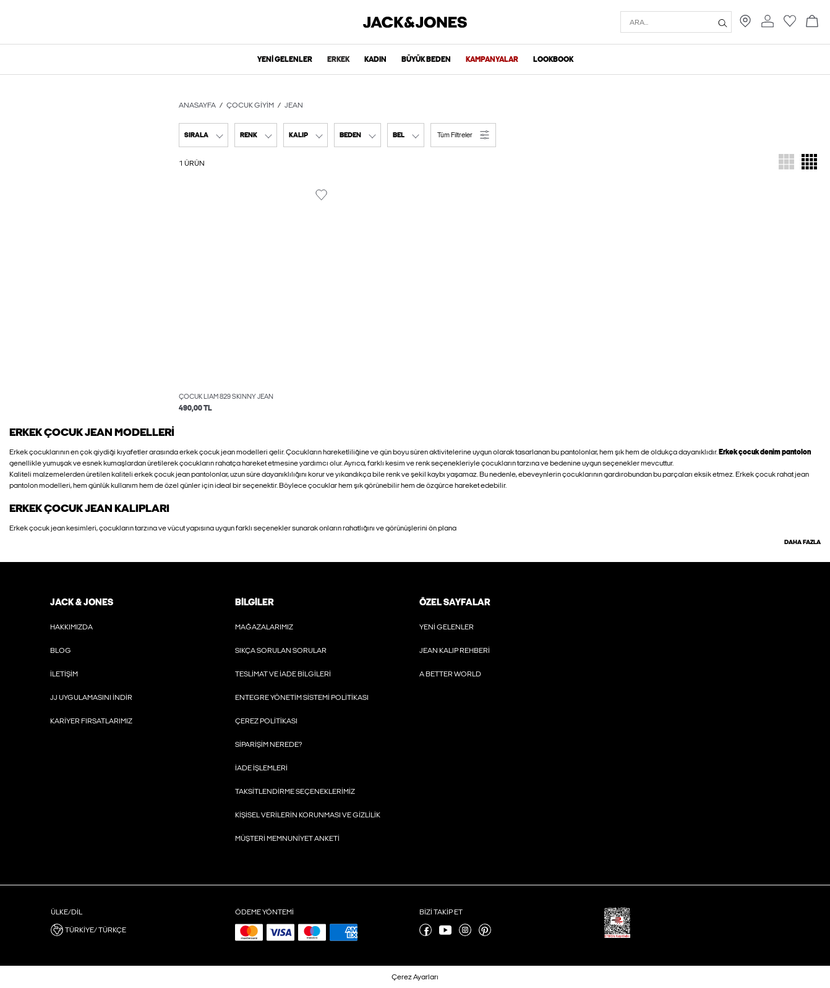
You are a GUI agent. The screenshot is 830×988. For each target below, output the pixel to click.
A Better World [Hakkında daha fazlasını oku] (450, 674)
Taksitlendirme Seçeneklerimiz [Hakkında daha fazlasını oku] (295, 791)
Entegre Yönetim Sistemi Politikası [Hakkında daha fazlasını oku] (302, 697)
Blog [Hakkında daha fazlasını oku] (60, 650)
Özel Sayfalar (454, 602)
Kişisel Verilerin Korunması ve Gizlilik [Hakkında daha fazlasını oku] (307, 815)
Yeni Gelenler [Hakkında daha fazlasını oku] (446, 627)
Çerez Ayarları (415, 977)
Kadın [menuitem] (375, 59)
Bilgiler (254, 602)
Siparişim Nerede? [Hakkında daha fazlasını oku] (268, 744)
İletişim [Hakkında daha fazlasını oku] (64, 674)
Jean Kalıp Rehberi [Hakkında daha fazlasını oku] (454, 650)
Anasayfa (197, 105)
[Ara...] (722, 22)
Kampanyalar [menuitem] (492, 59)
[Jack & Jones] (415, 25)
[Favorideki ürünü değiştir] (321, 195)
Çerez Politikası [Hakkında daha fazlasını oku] (266, 721)
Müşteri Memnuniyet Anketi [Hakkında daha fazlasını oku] (287, 838)
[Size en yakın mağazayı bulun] (745, 24)
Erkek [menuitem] (338, 59)
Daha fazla (802, 542)
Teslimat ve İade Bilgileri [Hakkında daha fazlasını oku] (283, 674)
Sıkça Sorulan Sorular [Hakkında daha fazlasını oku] (281, 650)
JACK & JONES (81, 602)
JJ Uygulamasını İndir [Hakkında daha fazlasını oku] (91, 697)
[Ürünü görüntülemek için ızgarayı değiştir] (786, 162)
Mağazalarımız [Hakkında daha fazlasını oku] (264, 627)
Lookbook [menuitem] (553, 59)
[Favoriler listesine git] (790, 24)
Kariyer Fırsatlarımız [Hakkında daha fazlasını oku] (91, 721)
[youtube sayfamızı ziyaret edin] (445, 933)
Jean (294, 105)
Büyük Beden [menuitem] (426, 59)
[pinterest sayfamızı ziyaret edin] (485, 933)
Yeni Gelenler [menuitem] (284, 59)
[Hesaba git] (767, 24)
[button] (463, 135)
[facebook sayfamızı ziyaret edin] (425, 933)
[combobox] (203, 135)
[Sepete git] (812, 22)
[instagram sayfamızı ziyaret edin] (465, 933)
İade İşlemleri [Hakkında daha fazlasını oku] (261, 768)
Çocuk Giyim (250, 105)
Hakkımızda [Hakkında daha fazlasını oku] (71, 627)
